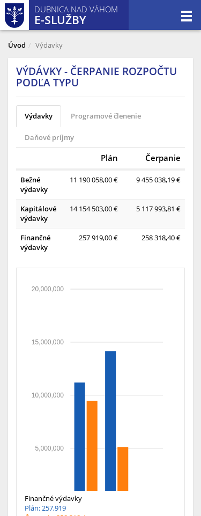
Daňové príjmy (49, 137)
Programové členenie (106, 116)
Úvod (17, 45)
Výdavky (39, 116)
